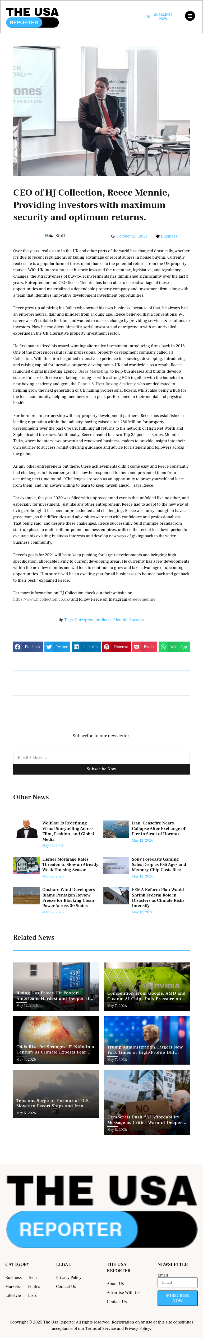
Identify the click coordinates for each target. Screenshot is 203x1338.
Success (137, 620)
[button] (28, 647)
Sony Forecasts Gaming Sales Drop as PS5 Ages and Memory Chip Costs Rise (159, 864)
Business (169, 236)
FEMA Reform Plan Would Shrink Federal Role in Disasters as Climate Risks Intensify (158, 898)
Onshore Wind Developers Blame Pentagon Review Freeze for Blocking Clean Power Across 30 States (68, 898)
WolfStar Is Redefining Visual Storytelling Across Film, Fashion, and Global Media (68, 831)
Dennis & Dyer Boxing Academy (106, 384)
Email (163, 1275)
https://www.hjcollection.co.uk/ (41, 599)
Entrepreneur (87, 620)
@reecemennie (141, 599)
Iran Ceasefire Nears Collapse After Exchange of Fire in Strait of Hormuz (158, 828)
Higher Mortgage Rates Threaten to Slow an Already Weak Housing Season (70, 864)
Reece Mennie (80, 282)
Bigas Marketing (93, 371)
